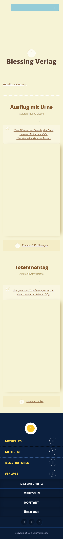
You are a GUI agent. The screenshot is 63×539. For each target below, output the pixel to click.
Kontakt (31, 503)
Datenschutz (31, 484)
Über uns (31, 512)
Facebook (32, 522)
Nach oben (31, 428)
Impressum (31, 493)
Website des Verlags (14, 84)
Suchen (55, 8)
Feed (24, 522)
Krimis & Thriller (34, 401)
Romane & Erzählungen (35, 245)
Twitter (39, 522)
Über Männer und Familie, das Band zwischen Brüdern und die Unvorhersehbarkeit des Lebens (33, 134)
